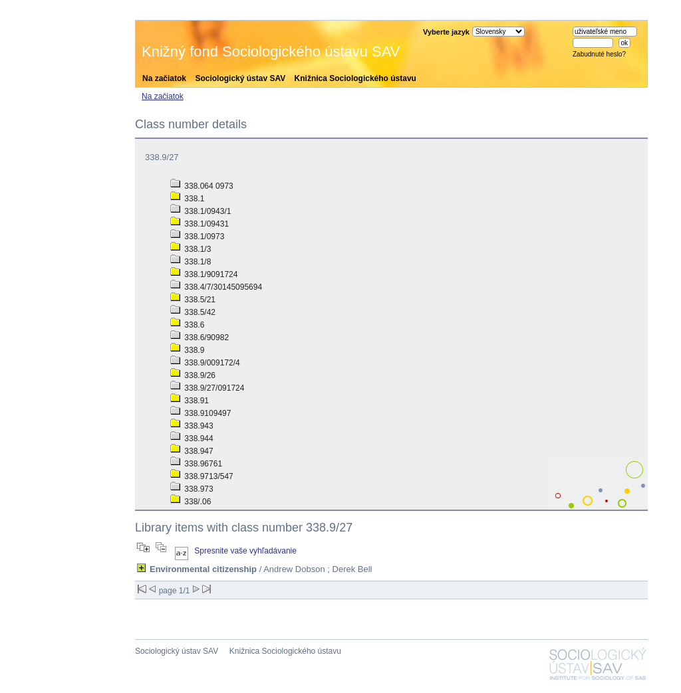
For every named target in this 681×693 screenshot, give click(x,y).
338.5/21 (192, 299)
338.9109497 (200, 413)
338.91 (189, 400)
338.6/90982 (199, 337)
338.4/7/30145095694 (216, 287)
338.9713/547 (201, 476)
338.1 (187, 198)
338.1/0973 (197, 236)
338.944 (191, 438)
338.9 (187, 350)
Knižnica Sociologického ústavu (355, 78)
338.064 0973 (201, 186)
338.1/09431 (199, 224)
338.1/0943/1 (200, 211)
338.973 (191, 489)
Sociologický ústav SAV (240, 78)
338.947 (191, 451)
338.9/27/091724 (207, 388)
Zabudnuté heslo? (599, 54)
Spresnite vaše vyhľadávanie (245, 550)
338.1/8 (190, 261)
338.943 (191, 426)
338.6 (187, 325)
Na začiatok (164, 78)
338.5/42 (192, 312)
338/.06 (190, 501)
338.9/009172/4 (205, 362)
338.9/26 (192, 375)
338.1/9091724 (203, 274)
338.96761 (196, 463)
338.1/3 (190, 249)
